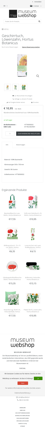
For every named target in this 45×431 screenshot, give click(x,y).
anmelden (23, 407)
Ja (38, 378)
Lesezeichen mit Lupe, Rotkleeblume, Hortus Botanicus (33, 247)
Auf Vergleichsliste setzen (16, 102)
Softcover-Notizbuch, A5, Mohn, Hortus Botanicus (33, 214)
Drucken (36, 102)
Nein (22, 383)
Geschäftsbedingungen (22, 413)
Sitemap (22, 426)
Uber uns (22, 410)
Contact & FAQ (22, 423)
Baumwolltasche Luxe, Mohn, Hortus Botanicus (12, 214)
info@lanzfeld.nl (23, 397)
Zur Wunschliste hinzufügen (23, 96)
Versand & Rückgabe (22, 421)
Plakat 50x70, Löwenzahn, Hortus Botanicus (33, 311)
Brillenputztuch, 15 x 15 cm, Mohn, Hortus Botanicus (12, 247)
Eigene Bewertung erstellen (31, 47)
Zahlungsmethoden (22, 418)
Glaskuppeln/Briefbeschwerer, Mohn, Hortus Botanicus (14, 278)
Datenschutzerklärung (22, 415)
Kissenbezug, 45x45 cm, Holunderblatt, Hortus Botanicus (12, 312)
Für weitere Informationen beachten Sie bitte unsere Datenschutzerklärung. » (22, 390)
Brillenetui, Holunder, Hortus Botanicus (32, 278)
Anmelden (37, 2)
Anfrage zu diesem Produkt (23, 99)
